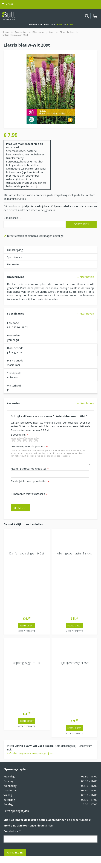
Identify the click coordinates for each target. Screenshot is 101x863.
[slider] (25, 439)
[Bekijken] (94, 16)
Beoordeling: (19, 434)
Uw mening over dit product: (29, 446)
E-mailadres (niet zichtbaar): (29, 494)
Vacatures (10, 765)
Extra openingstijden (16, 705)
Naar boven (87, 277)
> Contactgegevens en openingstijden (30, 647)
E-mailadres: (12, 218)
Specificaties (14, 257)
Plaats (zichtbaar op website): (30, 481)
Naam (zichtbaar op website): (30, 468)
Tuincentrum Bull (14, 774)
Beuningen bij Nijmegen (18, 785)
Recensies (13, 264)
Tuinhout (47, 844)
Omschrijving (15, 250)
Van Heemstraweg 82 (17, 780)
